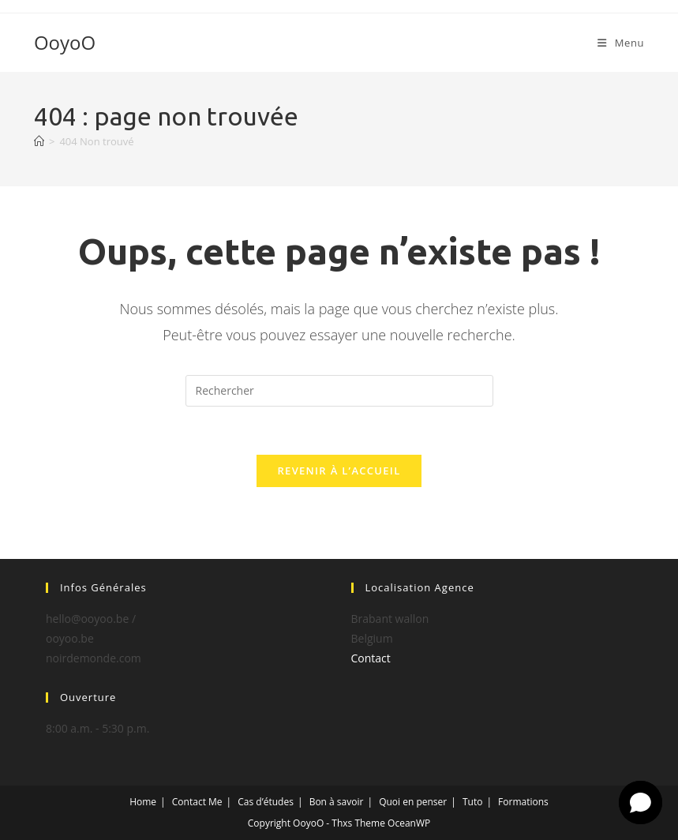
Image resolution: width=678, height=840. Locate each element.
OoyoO (65, 42)
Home (142, 801)
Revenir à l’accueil (338, 470)
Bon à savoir (336, 801)
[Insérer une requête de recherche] (339, 391)
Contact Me (197, 801)
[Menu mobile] (620, 43)
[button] (640, 802)
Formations (523, 801)
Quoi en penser (413, 801)
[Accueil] (39, 141)
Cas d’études (266, 801)
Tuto (472, 801)
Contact (371, 658)
